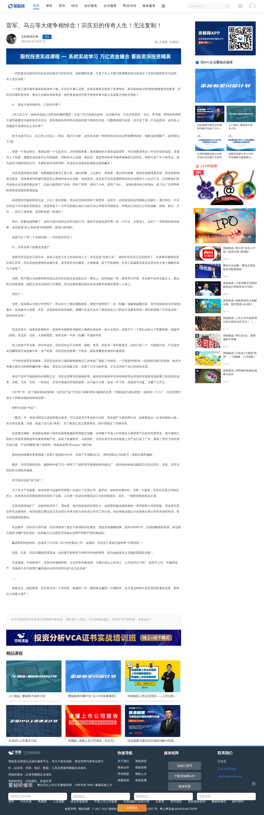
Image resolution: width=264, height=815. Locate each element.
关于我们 (123, 761)
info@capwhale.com (230, 776)
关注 (47, 36)
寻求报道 (123, 773)
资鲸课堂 (141, 761)
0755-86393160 (227, 769)
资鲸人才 (141, 773)
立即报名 (132, 807)
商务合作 (123, 767)
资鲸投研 (141, 767)
